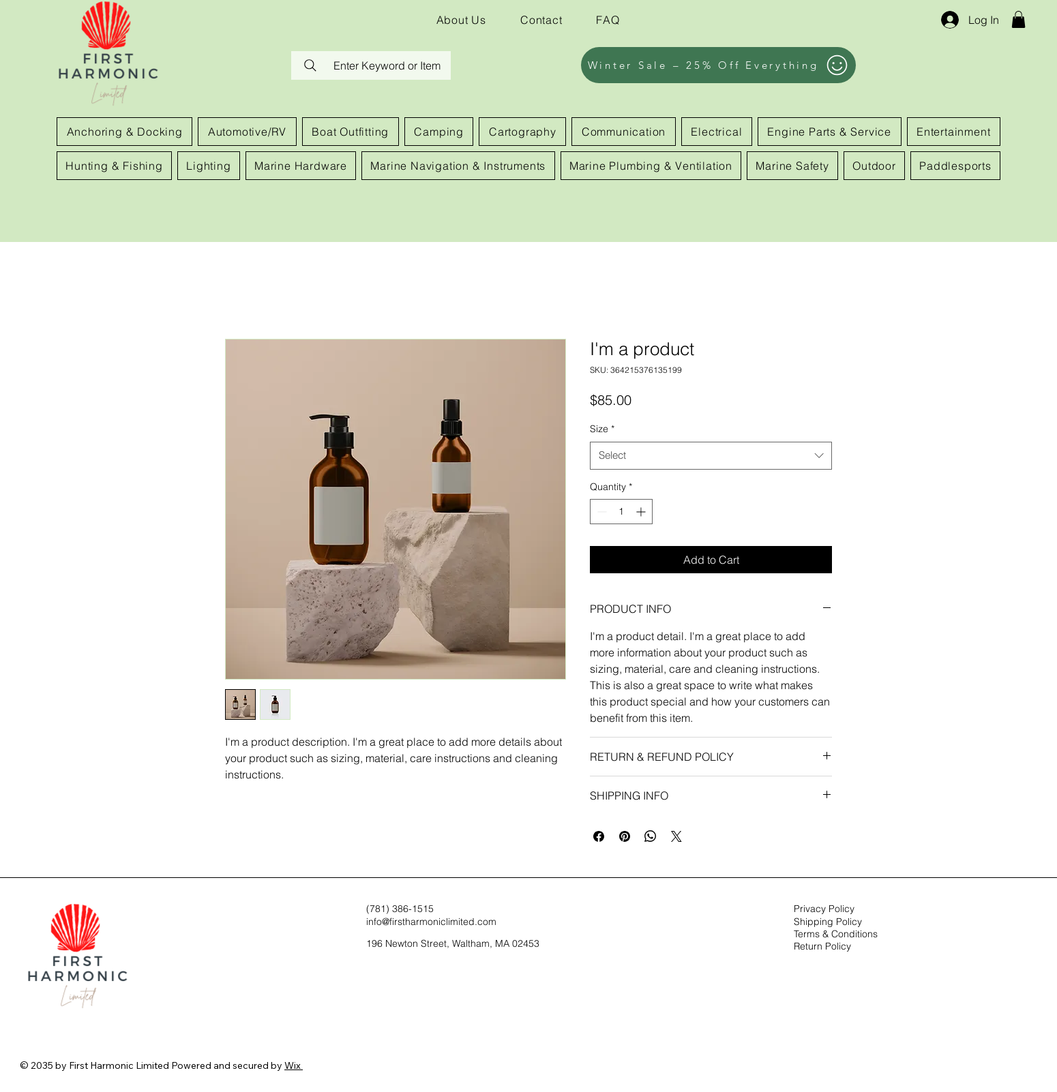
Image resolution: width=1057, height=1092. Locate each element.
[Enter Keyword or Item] (371, 65)
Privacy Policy (824, 909)
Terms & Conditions (836, 934)
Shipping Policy (828, 921)
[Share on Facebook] (599, 836)
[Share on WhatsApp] (650, 836)
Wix (292, 1065)
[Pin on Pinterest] (624, 836)
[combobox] (711, 456)
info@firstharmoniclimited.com (431, 921)
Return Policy (822, 946)
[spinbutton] (621, 512)
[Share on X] (676, 836)
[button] (1018, 19)
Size (602, 429)
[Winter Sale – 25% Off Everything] (718, 65)
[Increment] (642, 512)
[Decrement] (600, 512)
